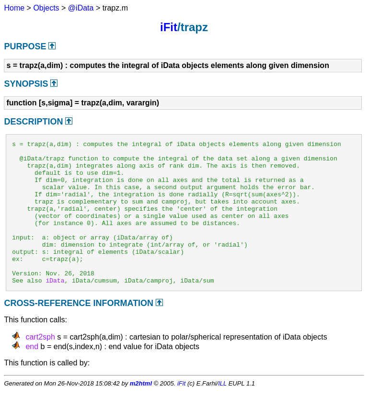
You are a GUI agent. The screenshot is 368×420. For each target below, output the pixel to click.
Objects (46, 8)
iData (55, 309)
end (31, 375)
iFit (168, 27)
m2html (141, 412)
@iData (81, 8)
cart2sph (40, 366)
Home (14, 8)
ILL (222, 412)
